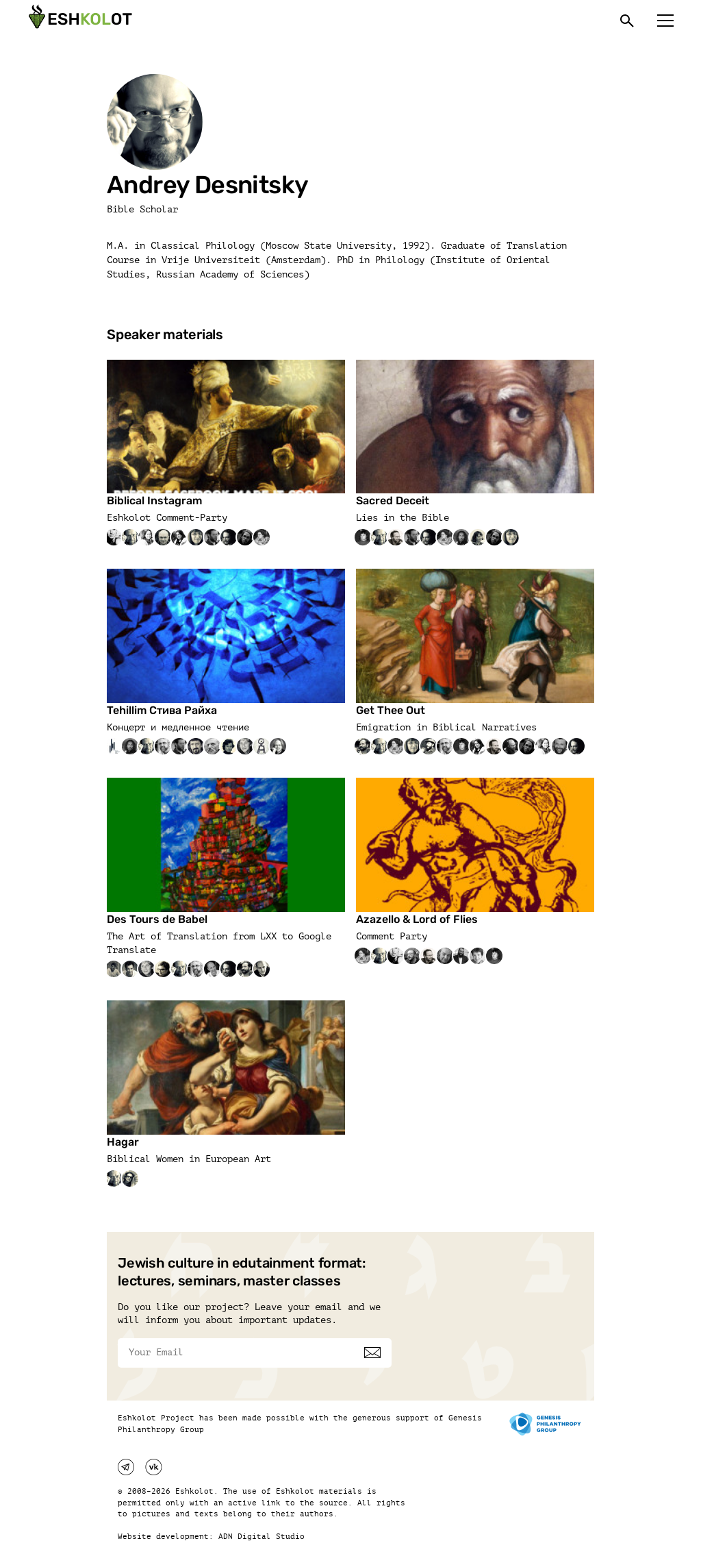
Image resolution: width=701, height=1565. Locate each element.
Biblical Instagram (154, 500)
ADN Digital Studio (261, 1536)
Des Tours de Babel (157, 919)
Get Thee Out (390, 710)
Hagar (123, 1141)
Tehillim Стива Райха (162, 710)
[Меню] (665, 20)
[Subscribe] (372, 1352)
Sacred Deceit (392, 500)
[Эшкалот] (78, 20)
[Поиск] (627, 20)
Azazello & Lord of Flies (417, 919)
